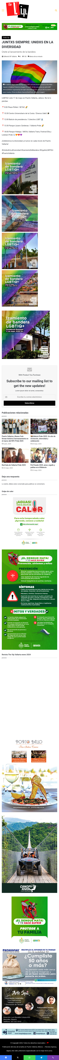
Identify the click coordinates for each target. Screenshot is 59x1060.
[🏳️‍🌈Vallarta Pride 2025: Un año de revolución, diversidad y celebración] (44, 426)
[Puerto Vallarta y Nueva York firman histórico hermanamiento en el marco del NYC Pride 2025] (15, 426)
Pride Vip (6, 37)
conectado (21, 484)
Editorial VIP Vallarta (10, 56)
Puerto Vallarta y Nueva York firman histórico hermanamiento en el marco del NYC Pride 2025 (15, 438)
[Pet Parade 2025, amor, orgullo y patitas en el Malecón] (44, 455)
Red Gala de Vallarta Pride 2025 (14, 465)
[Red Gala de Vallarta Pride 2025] (15, 455)
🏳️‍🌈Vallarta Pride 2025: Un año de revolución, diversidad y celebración (43, 438)
